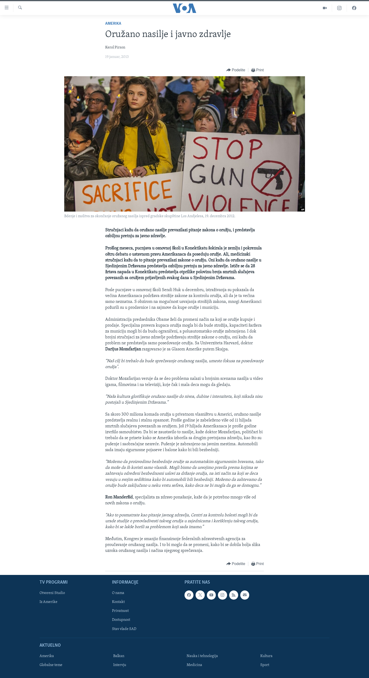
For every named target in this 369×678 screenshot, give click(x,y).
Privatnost (120, 611)
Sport (264, 665)
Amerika (113, 23)
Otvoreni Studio (52, 593)
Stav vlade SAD (124, 629)
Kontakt (118, 602)
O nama (118, 593)
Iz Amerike (48, 602)
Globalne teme (51, 665)
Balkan (118, 656)
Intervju (119, 665)
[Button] (235, 70)
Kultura (266, 656)
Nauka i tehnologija (202, 656)
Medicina (194, 665)
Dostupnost (121, 620)
